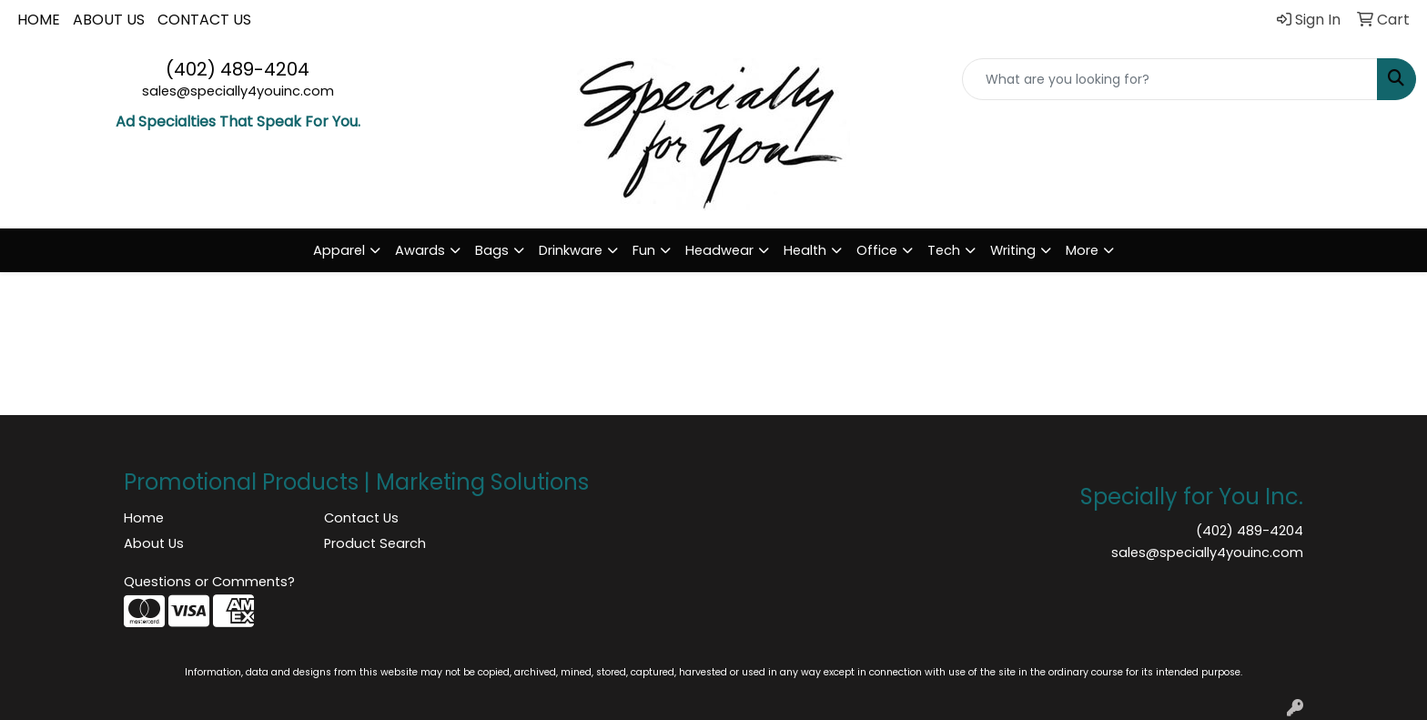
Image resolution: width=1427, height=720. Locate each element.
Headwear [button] (719, 250)
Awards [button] (420, 250)
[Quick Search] (1170, 79)
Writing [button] (1013, 250)
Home (144, 518)
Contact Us (361, 518)
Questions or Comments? (209, 582)
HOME (38, 19)
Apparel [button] (339, 250)
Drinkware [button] (570, 250)
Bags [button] (492, 250)
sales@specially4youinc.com (238, 91)
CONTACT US (204, 19)
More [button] (1082, 250)
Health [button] (805, 250)
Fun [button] (644, 250)
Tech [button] (943, 250)
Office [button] (876, 250)
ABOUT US (109, 19)
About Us (154, 543)
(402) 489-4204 (237, 69)
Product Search (375, 543)
